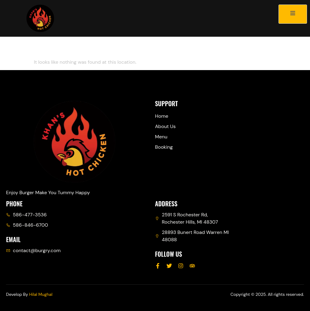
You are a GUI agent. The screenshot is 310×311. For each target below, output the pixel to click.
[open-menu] (293, 14)
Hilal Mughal (40, 294)
